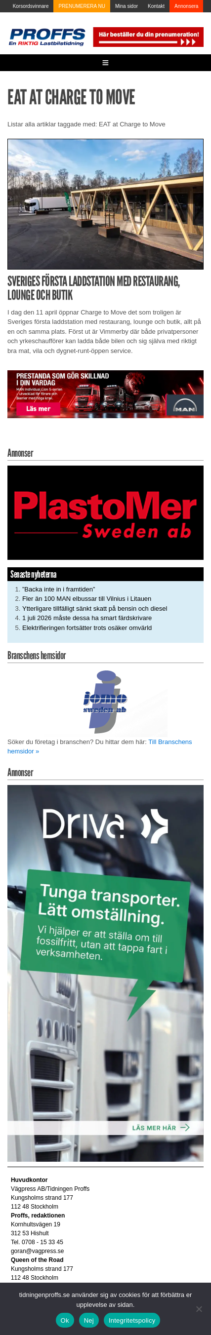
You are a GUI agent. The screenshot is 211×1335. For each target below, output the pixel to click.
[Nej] (199, 1309)
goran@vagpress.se (37, 1251)
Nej (89, 1320)
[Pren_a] (147, 36)
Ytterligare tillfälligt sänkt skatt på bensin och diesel (94, 608)
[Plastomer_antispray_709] (105, 512)
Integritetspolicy (132, 1320)
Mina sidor (126, 6)
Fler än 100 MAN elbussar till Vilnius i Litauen (86, 598)
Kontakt (156, 6)
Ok (65, 1320)
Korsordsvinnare (31, 6)
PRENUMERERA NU (81, 6)
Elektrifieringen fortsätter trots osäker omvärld (87, 627)
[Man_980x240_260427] (105, 393)
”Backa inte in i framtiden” (58, 589)
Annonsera (186, 6)
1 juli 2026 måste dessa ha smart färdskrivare (87, 618)
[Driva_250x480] (105, 973)
